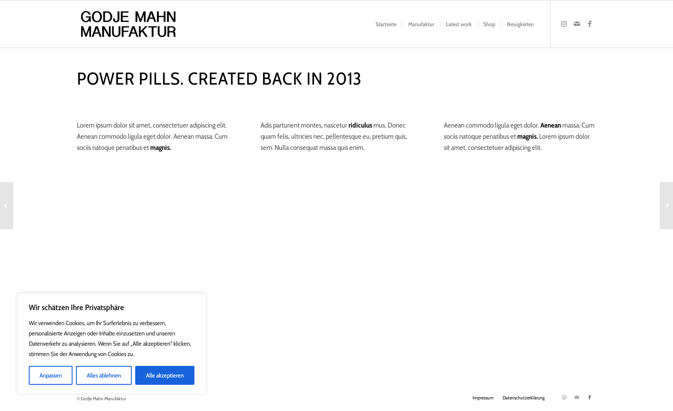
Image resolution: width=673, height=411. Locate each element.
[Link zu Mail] (576, 23)
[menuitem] (386, 24)
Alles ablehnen (104, 375)
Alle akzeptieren (165, 375)
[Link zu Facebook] (589, 23)
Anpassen (50, 375)
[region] (111, 343)
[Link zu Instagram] (564, 23)
